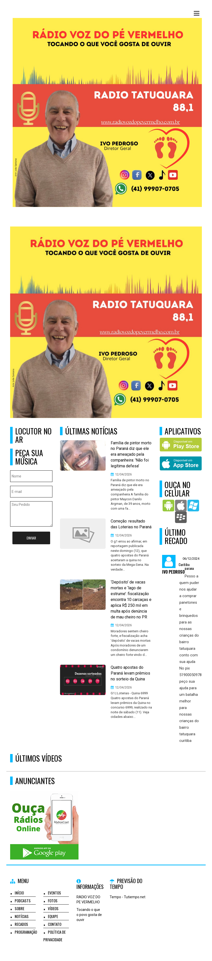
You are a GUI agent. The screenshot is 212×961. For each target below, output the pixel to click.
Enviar (31, 537)
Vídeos (53, 908)
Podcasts (23, 900)
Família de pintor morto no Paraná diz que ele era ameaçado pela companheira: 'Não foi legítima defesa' (131, 454)
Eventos (54, 892)
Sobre (19, 908)
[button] (196, 13)
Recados (21, 924)
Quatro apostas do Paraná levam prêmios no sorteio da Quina (130, 673)
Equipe (53, 916)
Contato (54, 924)
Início (19, 892)
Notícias (22, 916)
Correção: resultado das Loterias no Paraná (131, 524)
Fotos (52, 900)
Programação (26, 932)
